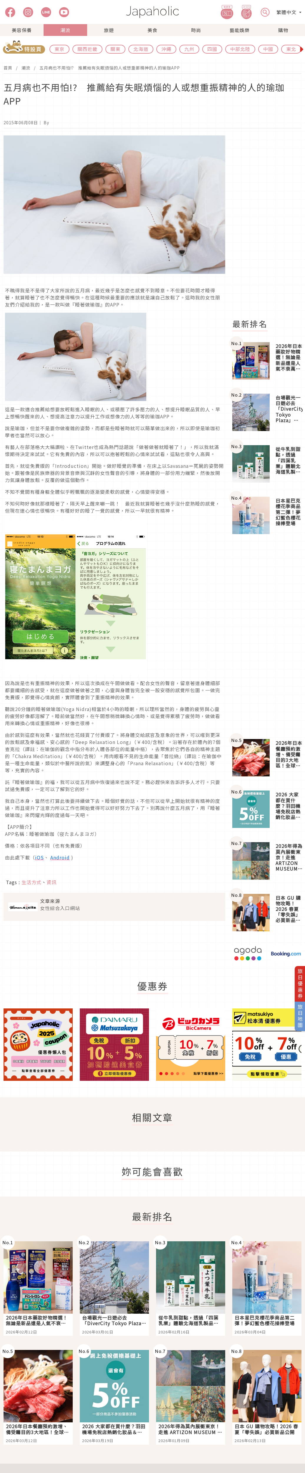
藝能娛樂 (240, 30)
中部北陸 (240, 48)
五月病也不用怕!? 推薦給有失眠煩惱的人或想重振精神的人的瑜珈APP (109, 68)
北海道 (140, 48)
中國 (268, 48)
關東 (115, 48)
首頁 (8, 68)
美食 (152, 30)
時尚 (196, 30)
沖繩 (166, 48)
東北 (291, 48)
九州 (189, 48)
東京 (59, 48)
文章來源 (50, 900)
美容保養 (22, 30)
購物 (283, 30)
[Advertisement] (266, 636)
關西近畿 (87, 48)
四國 (212, 48)
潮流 (65, 30)
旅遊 (109, 30)
